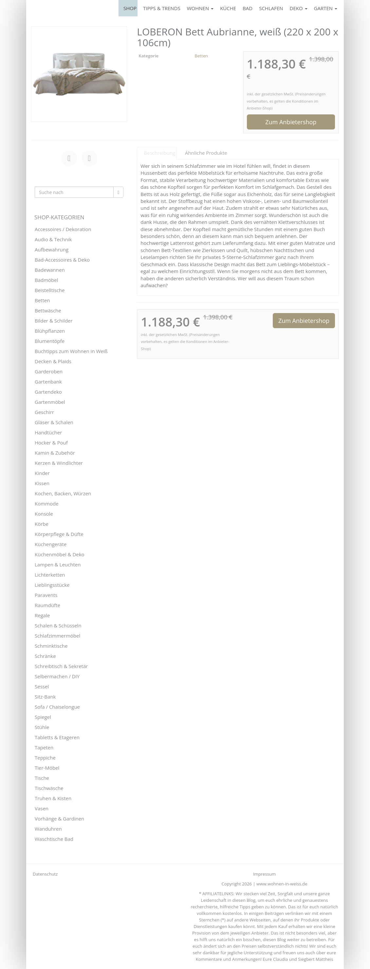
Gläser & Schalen (54, 422)
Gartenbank (48, 381)
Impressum (264, 874)
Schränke (45, 656)
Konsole (44, 513)
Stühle (42, 727)
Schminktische (51, 646)
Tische (42, 778)
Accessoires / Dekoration (63, 229)
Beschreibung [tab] (159, 152)
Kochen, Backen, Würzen (63, 493)
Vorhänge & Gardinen (59, 818)
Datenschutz (45, 874)
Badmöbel (46, 280)
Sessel (42, 686)
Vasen (41, 808)
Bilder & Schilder (54, 320)
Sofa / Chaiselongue (57, 706)
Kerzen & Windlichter (59, 463)
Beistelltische (50, 290)
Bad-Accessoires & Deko (62, 259)
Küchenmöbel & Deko (59, 554)
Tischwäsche (49, 788)
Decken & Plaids (53, 361)
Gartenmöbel (50, 402)
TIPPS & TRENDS (161, 8)
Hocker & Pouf (51, 442)
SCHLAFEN (271, 8)
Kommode (47, 503)
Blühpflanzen (50, 330)
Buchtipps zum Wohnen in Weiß (71, 351)
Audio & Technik (53, 239)
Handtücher (48, 432)
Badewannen (50, 270)
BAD (247, 8)
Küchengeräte (50, 544)
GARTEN (325, 8)
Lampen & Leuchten (58, 564)
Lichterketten (50, 574)
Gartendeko (48, 391)
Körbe (41, 524)
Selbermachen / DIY (57, 676)
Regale (42, 615)
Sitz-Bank (45, 696)
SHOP (130, 8)
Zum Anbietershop (290, 122)
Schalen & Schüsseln (58, 625)
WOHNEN (200, 8)
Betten (201, 56)
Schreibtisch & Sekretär (61, 666)
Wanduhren (48, 828)
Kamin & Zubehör (55, 452)
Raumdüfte (47, 605)
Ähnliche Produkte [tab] (206, 152)
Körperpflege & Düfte (59, 534)
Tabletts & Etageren (57, 737)
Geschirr (44, 412)
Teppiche (45, 757)
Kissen (42, 483)
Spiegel (43, 717)
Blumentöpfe (50, 341)
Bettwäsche (48, 310)
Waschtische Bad (54, 839)
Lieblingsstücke (52, 585)
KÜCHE (228, 8)
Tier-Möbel (47, 767)
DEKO (298, 8)
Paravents (46, 595)
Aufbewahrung (51, 249)
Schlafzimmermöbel (57, 635)
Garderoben (49, 371)
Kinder (42, 473)
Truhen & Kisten (53, 798)
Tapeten (44, 747)
